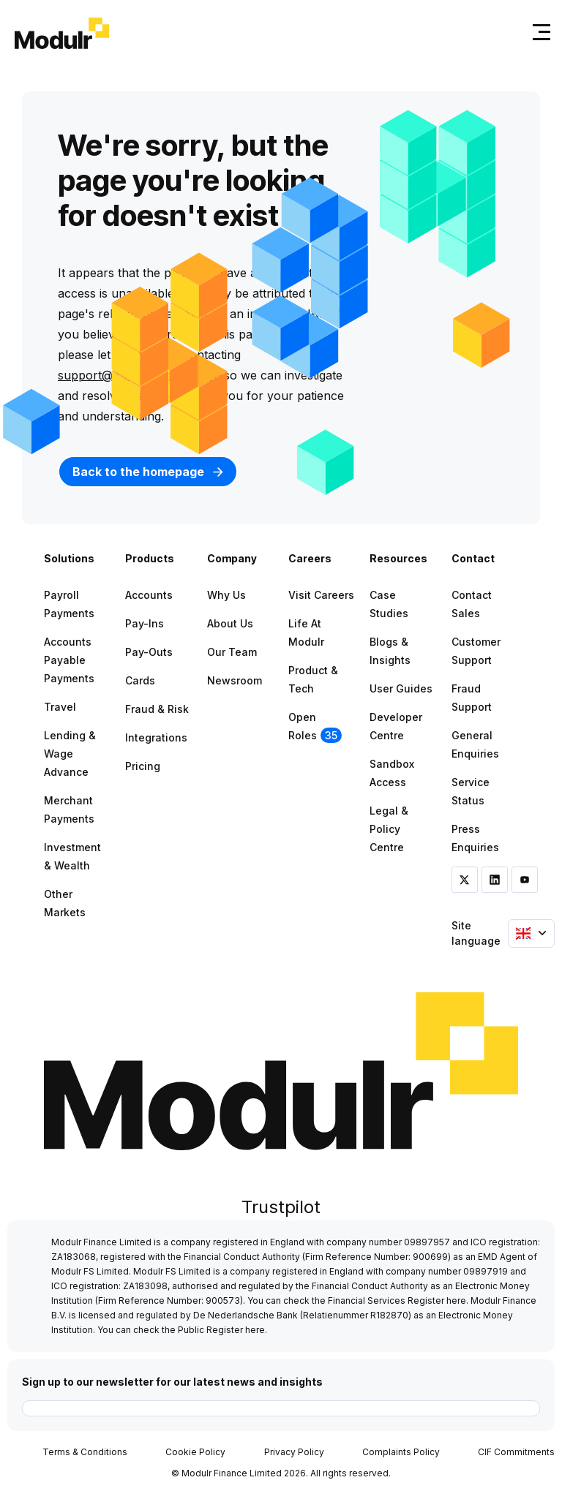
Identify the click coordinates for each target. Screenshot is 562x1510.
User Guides (401, 688)
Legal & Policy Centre (389, 828)
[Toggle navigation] (538, 32)
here (456, 1300)
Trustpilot (281, 1207)
